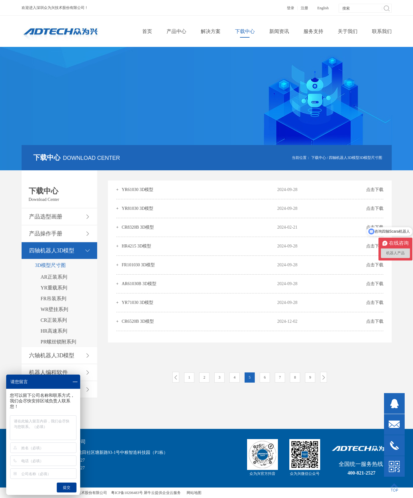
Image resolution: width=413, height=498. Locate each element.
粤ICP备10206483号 (127, 493)
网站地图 (193, 493)
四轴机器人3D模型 (344, 158)
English (323, 8)
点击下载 (374, 189)
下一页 (323, 377)
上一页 (176, 377)
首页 (147, 31)
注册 (304, 8)
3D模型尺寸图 (370, 158)
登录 (290, 8)
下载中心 (318, 158)
